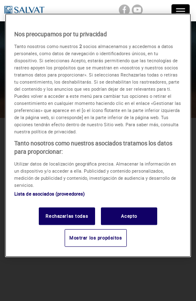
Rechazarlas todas (66, 216)
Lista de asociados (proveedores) (49, 194)
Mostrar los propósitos (95, 238)
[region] (98, 135)
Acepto (129, 216)
